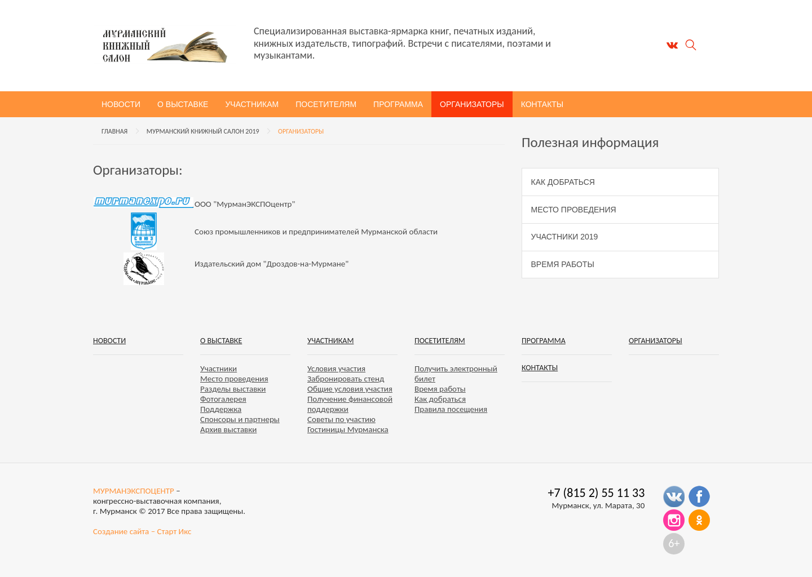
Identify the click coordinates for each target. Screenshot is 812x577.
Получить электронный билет (455, 373)
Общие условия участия (349, 389)
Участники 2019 (564, 236)
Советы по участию (341, 419)
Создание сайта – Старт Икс (142, 531)
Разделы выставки (233, 389)
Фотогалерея (223, 399)
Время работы (562, 264)
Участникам (252, 104)
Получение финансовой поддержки (349, 404)
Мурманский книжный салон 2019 (203, 131)
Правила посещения (450, 409)
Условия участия (336, 368)
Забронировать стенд (345, 379)
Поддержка (220, 409)
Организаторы (472, 104)
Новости (121, 104)
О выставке (182, 104)
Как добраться (563, 182)
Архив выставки (228, 429)
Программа (398, 104)
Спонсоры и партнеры (240, 419)
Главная (114, 131)
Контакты (542, 104)
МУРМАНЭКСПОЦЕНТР (133, 491)
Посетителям (325, 104)
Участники (218, 368)
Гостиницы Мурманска (348, 429)
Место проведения (573, 209)
